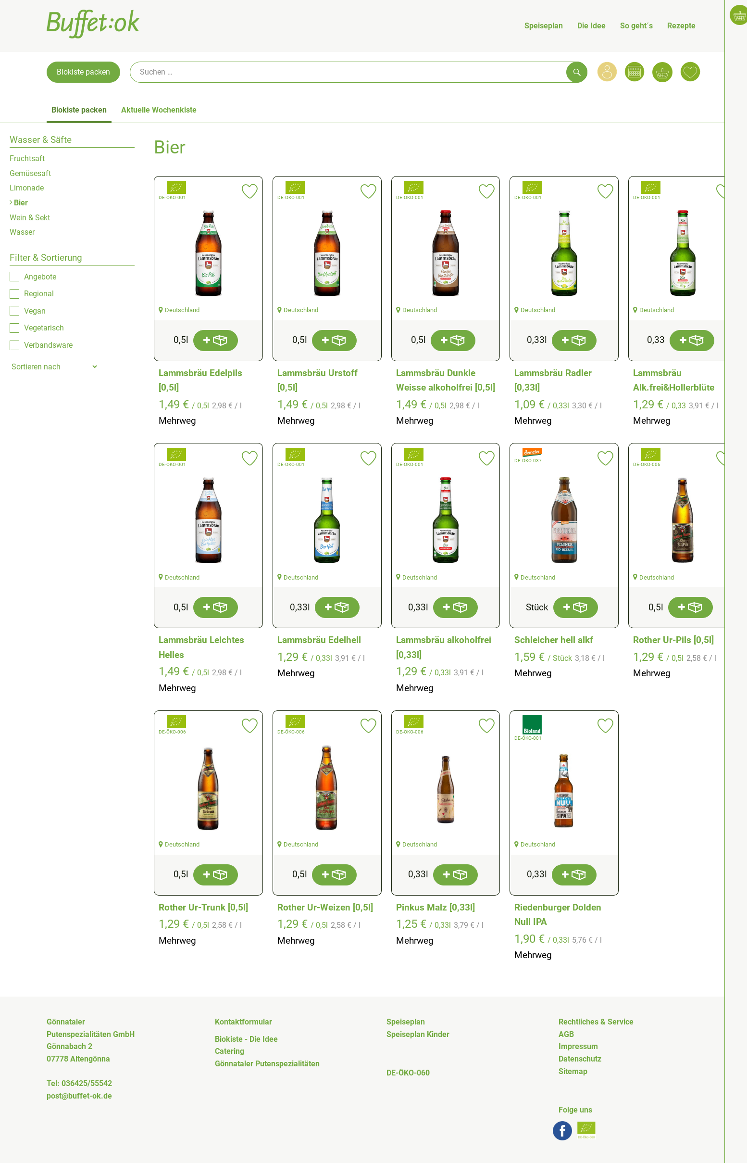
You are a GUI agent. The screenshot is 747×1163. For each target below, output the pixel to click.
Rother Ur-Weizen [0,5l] (325, 907)
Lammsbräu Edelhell (319, 639)
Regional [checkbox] (39, 293)
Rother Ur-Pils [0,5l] (673, 639)
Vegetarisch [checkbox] (44, 327)
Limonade (27, 187)
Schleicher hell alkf (553, 639)
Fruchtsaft (27, 158)
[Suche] (358, 72)
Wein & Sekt (30, 217)
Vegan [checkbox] (35, 311)
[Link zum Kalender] (634, 72)
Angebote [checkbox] (40, 276)
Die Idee (591, 25)
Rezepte (681, 25)
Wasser (22, 232)
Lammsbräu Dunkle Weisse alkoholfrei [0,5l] (445, 380)
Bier (19, 202)
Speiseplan (543, 25)
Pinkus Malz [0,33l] (435, 907)
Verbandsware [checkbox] (48, 345)
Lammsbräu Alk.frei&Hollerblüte (673, 380)
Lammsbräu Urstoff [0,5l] (317, 380)
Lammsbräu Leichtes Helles (201, 647)
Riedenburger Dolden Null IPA (557, 915)
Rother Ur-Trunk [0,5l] (203, 907)
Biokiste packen (83, 71)
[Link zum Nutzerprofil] (607, 72)
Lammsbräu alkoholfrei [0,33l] (443, 647)
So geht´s (636, 25)
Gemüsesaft (30, 173)
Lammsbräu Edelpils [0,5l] (200, 380)
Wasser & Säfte (41, 139)
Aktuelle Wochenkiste (159, 109)
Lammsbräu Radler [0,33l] (553, 380)
